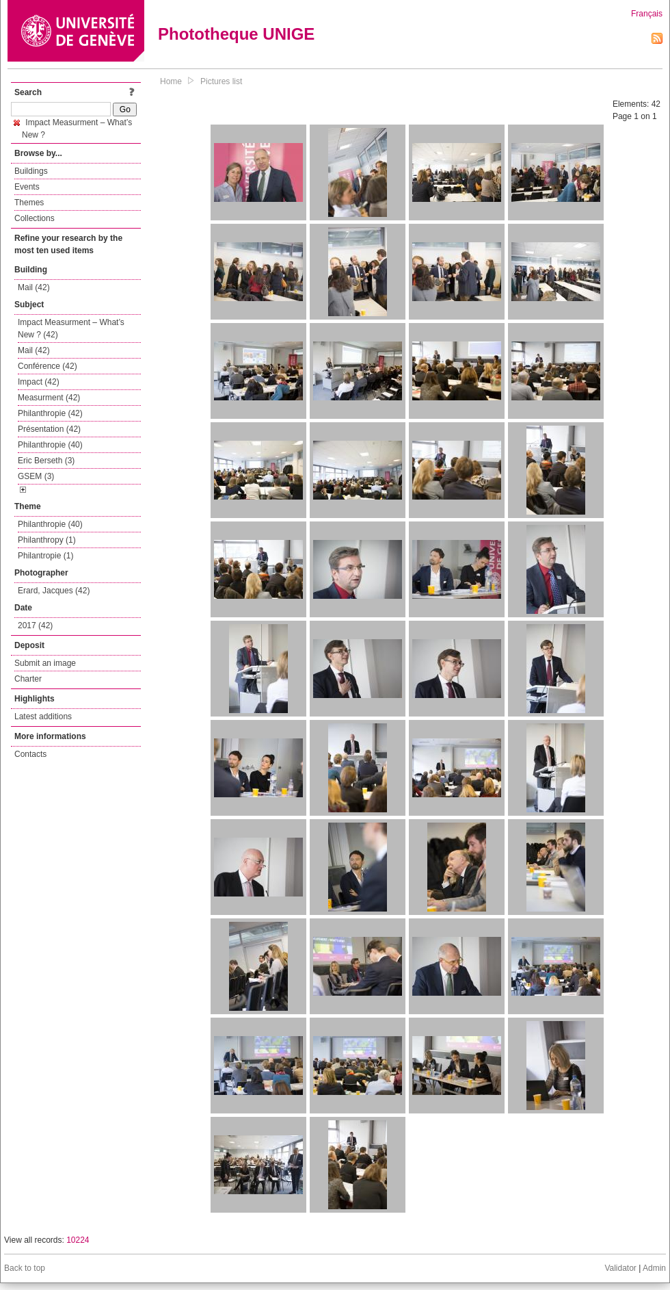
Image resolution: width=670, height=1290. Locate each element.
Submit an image (45, 663)
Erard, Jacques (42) (54, 590)
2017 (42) (35, 625)
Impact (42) (38, 382)
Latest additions (43, 716)
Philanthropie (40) (50, 445)
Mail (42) (34, 287)
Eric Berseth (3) (46, 460)
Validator (620, 1268)
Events (27, 187)
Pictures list (221, 81)
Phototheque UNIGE (236, 34)
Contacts (30, 754)
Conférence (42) (47, 366)
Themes (29, 202)
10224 (77, 1240)
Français (646, 13)
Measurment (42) (49, 397)
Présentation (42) (49, 429)
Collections (34, 218)
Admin (654, 1268)
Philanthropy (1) (47, 540)
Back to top (24, 1268)
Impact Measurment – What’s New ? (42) (71, 328)
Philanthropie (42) (50, 413)
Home (171, 81)
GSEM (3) (36, 476)
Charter (28, 679)
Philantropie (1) (45, 555)
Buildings (31, 171)
